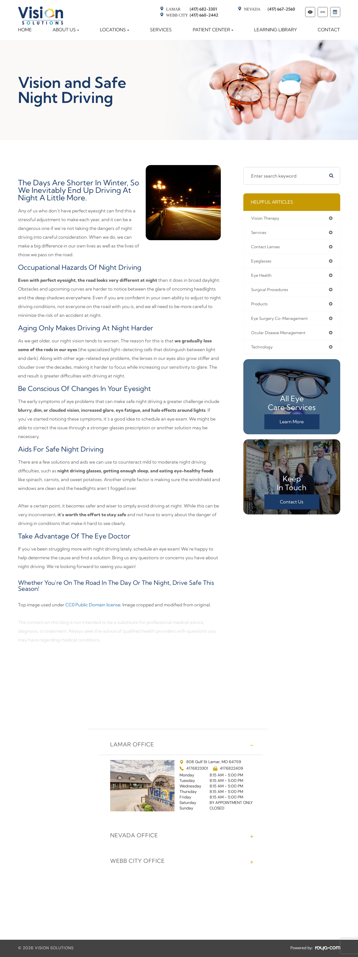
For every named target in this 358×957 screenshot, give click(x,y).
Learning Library (275, 30)
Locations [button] (114, 30)
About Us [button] (66, 30)
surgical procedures (272, 292)
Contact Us (291, 506)
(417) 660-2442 (192, 15)
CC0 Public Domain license (92, 605)
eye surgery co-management (282, 322)
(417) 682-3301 (191, 9)
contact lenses (267, 248)
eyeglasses (262, 262)
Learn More (292, 426)
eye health (262, 277)
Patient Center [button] (213, 30)
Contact (329, 30)
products (260, 307)
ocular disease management (281, 336)
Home (25, 30)
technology (263, 351)
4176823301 (197, 769)
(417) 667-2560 (269, 9)
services (259, 233)
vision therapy (266, 218)
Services (161, 30)
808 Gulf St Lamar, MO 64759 (210, 762)
